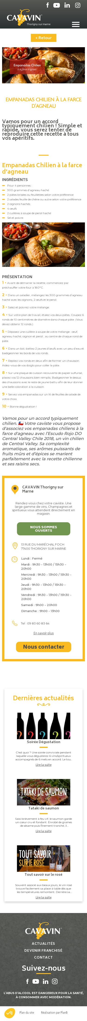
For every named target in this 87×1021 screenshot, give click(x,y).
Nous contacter (43, 647)
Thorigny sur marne (39, 24)
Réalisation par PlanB (54, 1012)
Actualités (43, 944)
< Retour (43, 38)
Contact (43, 958)
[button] (9, 1013)
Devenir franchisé (43, 951)
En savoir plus (43, 634)
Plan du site (26, 1012)
